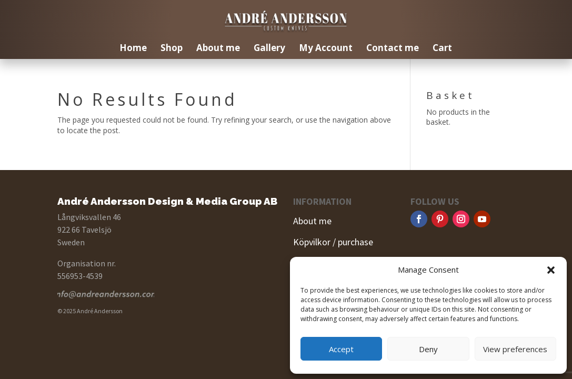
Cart (442, 49)
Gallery (269, 49)
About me (218, 49)
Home (133, 49)
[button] (551, 270)
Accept (341, 349)
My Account (326, 49)
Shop (171, 49)
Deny (428, 349)
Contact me (392, 49)
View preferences (515, 349)
